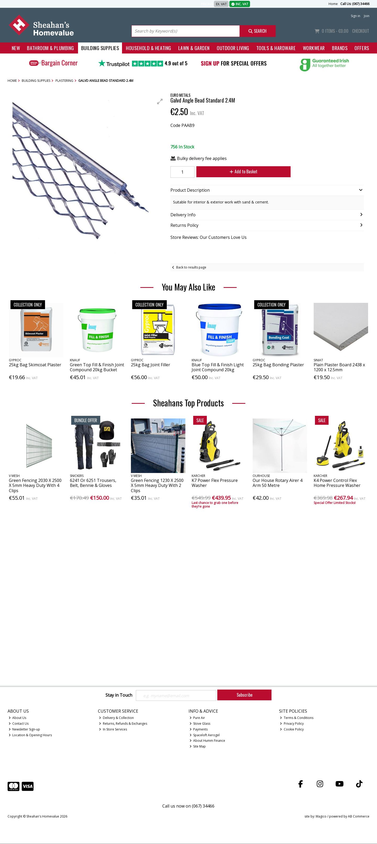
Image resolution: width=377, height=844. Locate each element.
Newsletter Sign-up (24, 729)
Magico (321, 817)
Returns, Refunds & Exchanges (123, 724)
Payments (199, 729)
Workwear (314, 47)
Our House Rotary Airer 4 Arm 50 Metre (277, 482)
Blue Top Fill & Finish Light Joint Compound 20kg (218, 367)
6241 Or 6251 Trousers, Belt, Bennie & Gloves (93, 482)
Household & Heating (148, 47)
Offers (361, 47)
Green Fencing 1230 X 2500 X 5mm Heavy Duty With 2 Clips (157, 485)
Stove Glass (200, 724)
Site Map (198, 747)
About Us (17, 718)
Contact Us (19, 724)
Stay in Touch (119, 695)
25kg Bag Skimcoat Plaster (35, 365)
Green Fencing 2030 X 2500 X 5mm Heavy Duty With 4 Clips (35, 485)
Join (366, 16)
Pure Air (197, 718)
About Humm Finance (207, 741)
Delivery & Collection (116, 718)
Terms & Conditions (296, 718)
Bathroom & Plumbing (50, 47)
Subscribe (244, 695)
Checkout (360, 31)
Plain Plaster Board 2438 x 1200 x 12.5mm (339, 367)
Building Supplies (100, 47)
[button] (160, 101)
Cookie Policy (292, 729)
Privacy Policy (292, 724)
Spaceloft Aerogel (205, 735)
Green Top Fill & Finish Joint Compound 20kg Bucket (97, 367)
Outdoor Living (233, 47)
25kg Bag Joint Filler (150, 365)
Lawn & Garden (194, 47)
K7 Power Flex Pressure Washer (215, 482)
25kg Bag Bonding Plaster (278, 365)
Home (333, 4)
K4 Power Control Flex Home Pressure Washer (337, 482)
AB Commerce (358, 817)
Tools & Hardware (276, 47)
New (16, 47)
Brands (339, 47)
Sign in (355, 16)
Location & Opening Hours (30, 735)
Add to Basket (241, 171)
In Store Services (113, 729)
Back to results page (191, 267)
